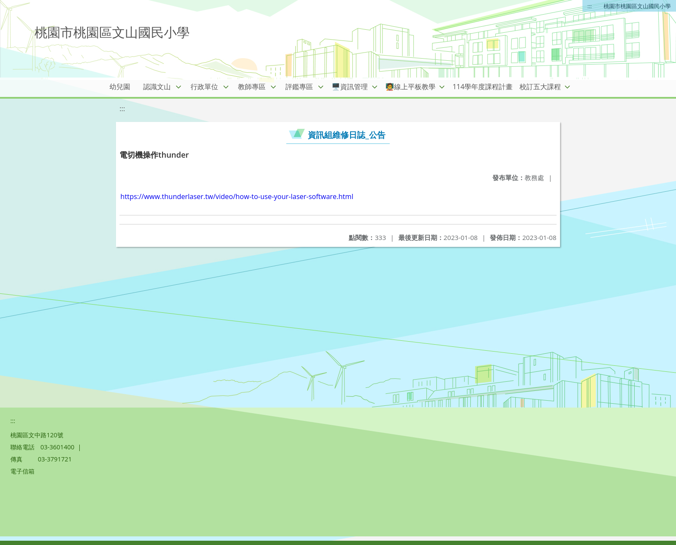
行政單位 (204, 86)
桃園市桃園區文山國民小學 (637, 6)
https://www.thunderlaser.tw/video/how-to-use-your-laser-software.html (236, 196)
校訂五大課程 (540, 86)
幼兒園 (120, 86)
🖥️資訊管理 (350, 86)
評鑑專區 (299, 86)
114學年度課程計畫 (483, 86)
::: (590, 6)
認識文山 (157, 86)
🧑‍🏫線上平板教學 (410, 86)
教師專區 (252, 86)
